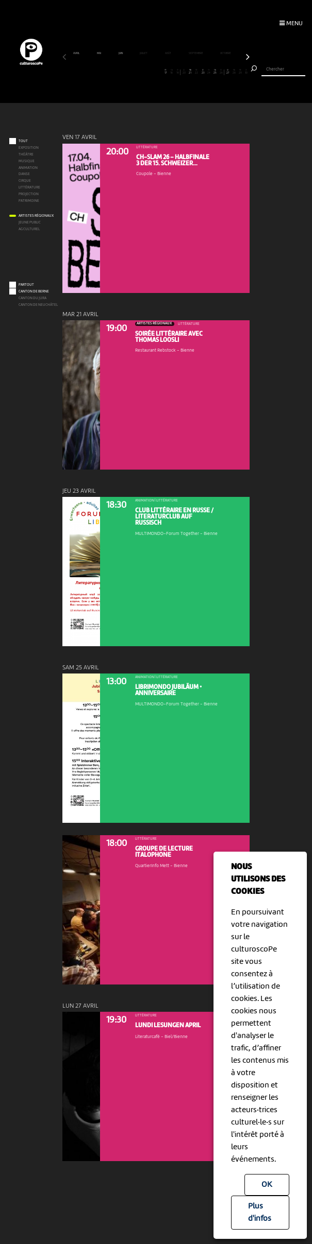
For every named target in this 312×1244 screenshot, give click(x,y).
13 (140, 72)
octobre (226, 53)
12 (134, 72)
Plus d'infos (259, 1212)
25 (215, 72)
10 (121, 72)
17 (165, 72)
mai (99, 53)
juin (121, 53)
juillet (144, 53)
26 (221, 72)
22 (197, 72)
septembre (196, 53)
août (168, 53)
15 (153, 72)
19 (177, 72)
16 (159, 72)
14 (147, 72)
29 (240, 72)
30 (246, 72)
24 (209, 72)
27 (228, 72)
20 (184, 72)
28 (234, 72)
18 (171, 72)
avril (76, 53)
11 (128, 72)
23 (203, 72)
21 (190, 72)
